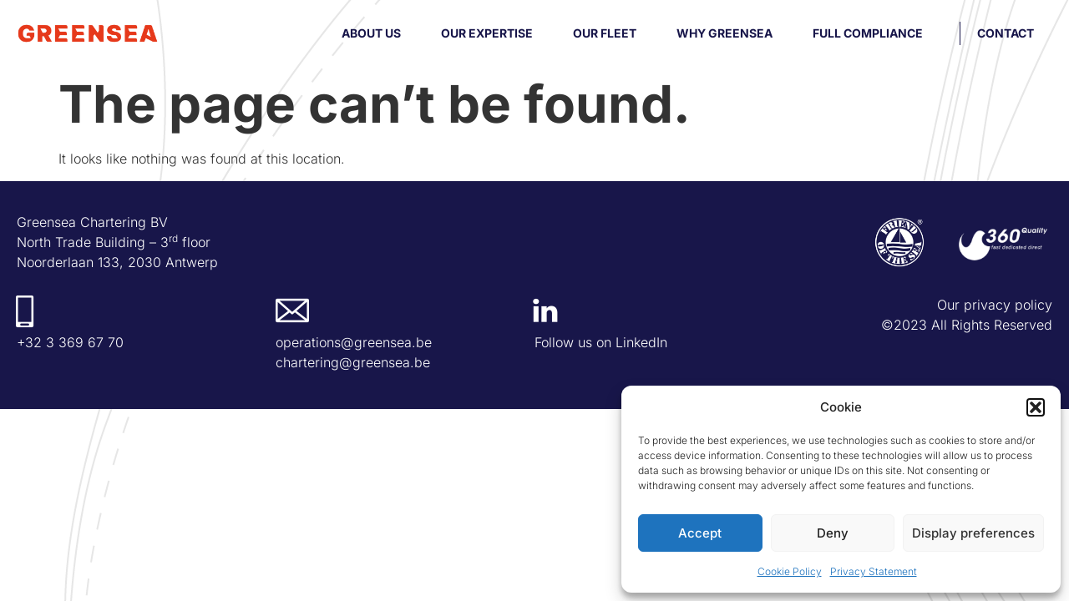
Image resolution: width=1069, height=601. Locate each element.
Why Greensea (724, 33)
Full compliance (868, 33)
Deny (833, 533)
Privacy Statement (873, 571)
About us (371, 33)
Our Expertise (487, 33)
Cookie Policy (789, 571)
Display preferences (973, 533)
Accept (700, 533)
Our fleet (604, 33)
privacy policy (1008, 304)
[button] (1035, 407)
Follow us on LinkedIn (600, 342)
